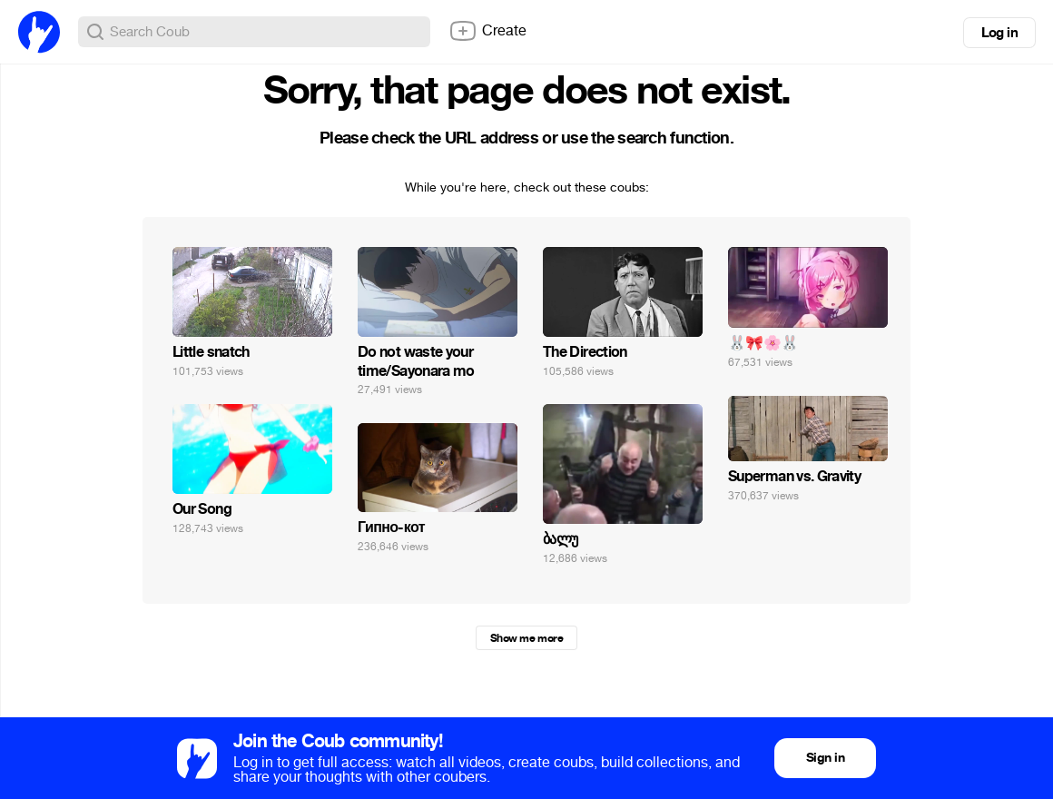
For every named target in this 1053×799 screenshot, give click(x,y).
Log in (999, 33)
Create (487, 30)
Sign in (825, 757)
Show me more (526, 638)
